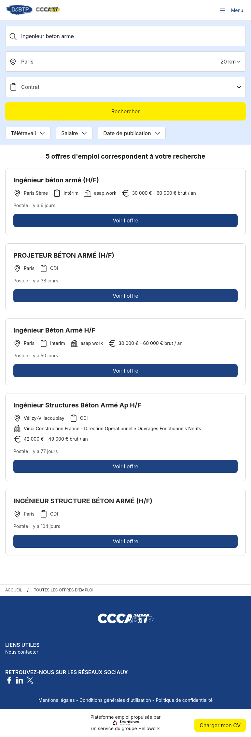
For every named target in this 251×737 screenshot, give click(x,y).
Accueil (13, 590)
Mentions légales (56, 700)
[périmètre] (231, 61)
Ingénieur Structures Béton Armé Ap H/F (77, 407)
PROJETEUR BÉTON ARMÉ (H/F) (63, 257)
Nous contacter (21, 652)
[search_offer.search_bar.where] (125, 61)
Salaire (74, 133)
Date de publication (131, 133)
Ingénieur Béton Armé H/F (54, 332)
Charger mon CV (220, 725)
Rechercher (125, 111)
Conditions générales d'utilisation (115, 700)
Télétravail (28, 133)
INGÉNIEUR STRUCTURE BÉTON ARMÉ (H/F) (82, 502)
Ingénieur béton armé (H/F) (56, 180)
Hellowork (149, 728)
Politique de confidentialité (184, 700)
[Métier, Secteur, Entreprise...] (125, 36)
